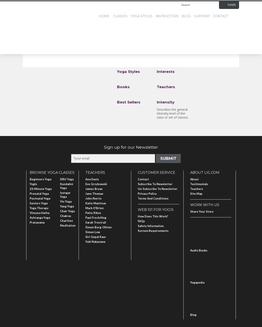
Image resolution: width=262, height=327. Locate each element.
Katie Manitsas (95, 203)
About (194, 179)
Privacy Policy (147, 193)
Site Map (196, 193)
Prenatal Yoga (39, 193)
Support (202, 16)
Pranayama (37, 222)
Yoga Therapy (39, 208)
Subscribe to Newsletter (155, 184)
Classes (120, 16)
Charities (66, 220)
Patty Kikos (93, 213)
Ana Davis (92, 179)
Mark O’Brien (94, 208)
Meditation (68, 225)
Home (104, 16)
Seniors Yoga (39, 203)
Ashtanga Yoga (40, 217)
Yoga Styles (141, 16)
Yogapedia (197, 282)
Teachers (166, 87)
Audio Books (198, 250)
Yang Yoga (67, 206)
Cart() (232, 4)
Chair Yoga (67, 211)
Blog (186, 16)
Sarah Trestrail (95, 222)
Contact (220, 16)
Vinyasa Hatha (39, 213)
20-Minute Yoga (41, 189)
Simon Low (92, 232)
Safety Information (151, 226)
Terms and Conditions (153, 198)
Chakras (65, 216)
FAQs (141, 221)
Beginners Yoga (40, 179)
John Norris (93, 198)
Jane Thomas (94, 193)
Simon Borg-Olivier (98, 227)
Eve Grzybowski (96, 184)
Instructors (167, 16)
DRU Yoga (67, 179)
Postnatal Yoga (40, 198)
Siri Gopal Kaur (95, 237)
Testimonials (199, 184)
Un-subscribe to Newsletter (158, 189)
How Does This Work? (153, 216)
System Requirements (153, 230)
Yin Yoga (66, 201)
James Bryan (94, 189)
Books (123, 87)
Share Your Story (202, 211)
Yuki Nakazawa (95, 241)
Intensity (165, 102)
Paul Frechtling (95, 217)
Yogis (33, 184)
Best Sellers (128, 102)
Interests (166, 71)
